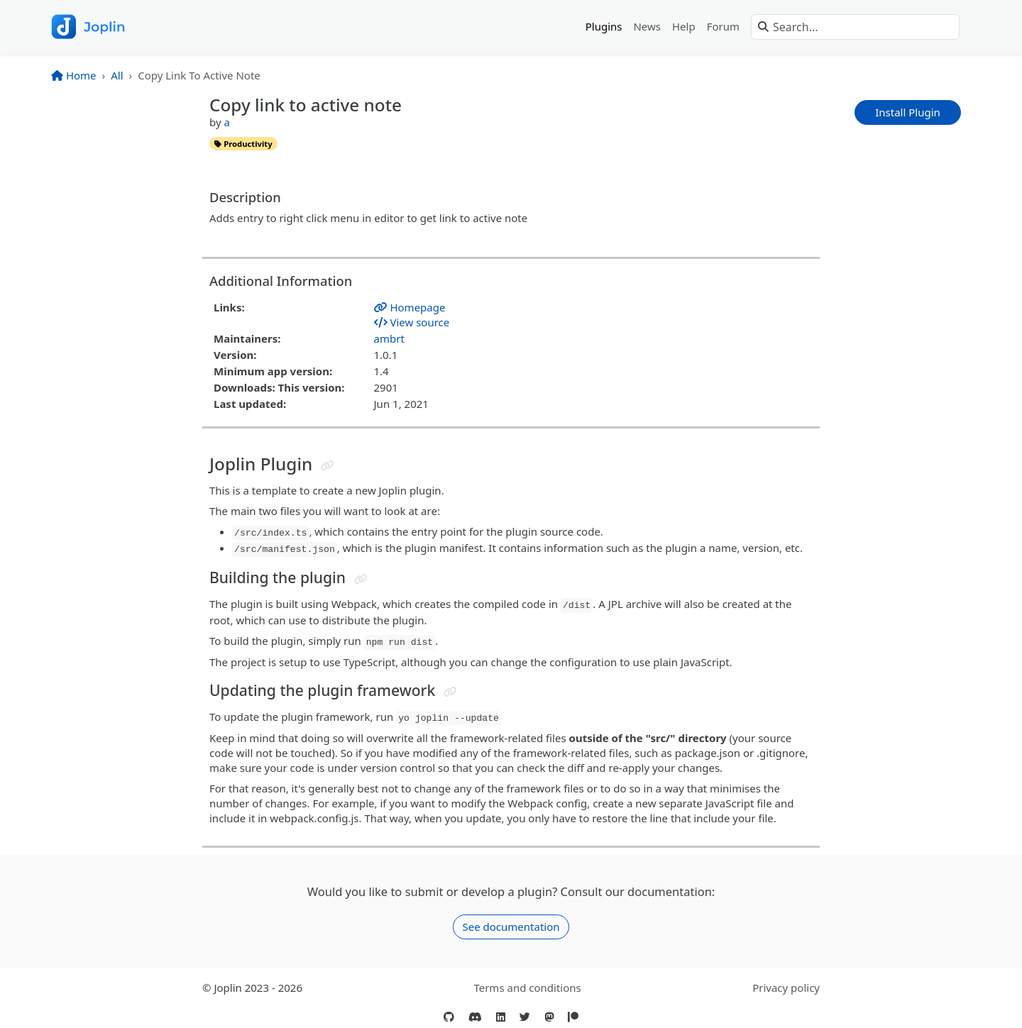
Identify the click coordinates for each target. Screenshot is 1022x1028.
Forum (723, 26)
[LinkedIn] (500, 1017)
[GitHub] (449, 1017)
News (647, 26)
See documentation (510, 926)
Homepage (410, 307)
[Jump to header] (327, 465)
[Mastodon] (549, 1017)
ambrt (389, 338)
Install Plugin (907, 112)
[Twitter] (525, 1017)
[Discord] (475, 1017)
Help (684, 26)
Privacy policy (786, 987)
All (117, 75)
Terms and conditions (527, 987)
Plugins (604, 26)
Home (74, 75)
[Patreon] (573, 1017)
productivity (243, 143)
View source (412, 322)
